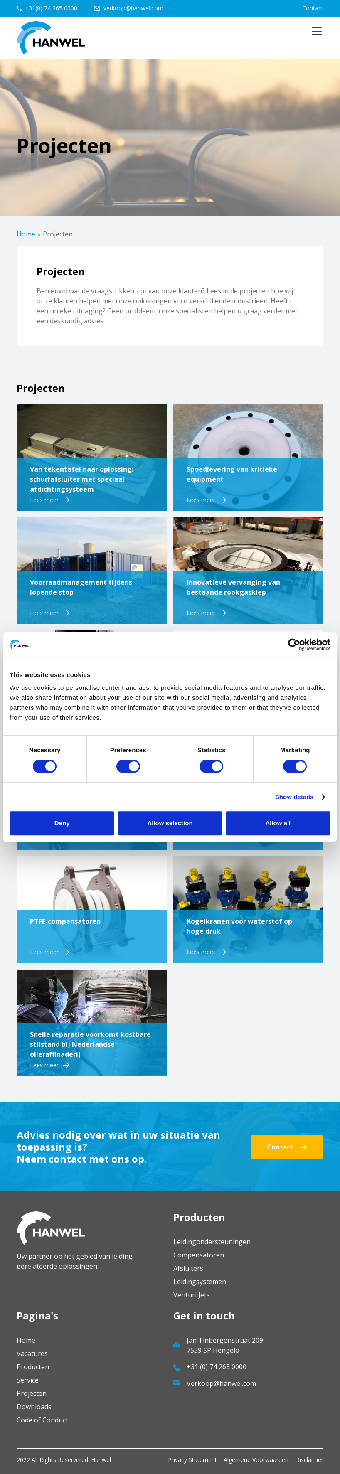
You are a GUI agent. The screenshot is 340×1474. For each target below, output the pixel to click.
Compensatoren (198, 1255)
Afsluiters (188, 1268)
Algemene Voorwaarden (256, 1460)
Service (28, 1380)
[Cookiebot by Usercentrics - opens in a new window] (294, 644)
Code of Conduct (42, 1420)
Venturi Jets (191, 1294)
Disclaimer (309, 1460)
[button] (315, 37)
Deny (62, 823)
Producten (33, 1366)
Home (26, 234)
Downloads (34, 1406)
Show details (294, 796)
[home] (51, 37)
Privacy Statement (192, 1460)
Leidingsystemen (199, 1281)
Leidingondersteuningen (212, 1241)
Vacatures (32, 1353)
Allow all (278, 823)
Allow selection (169, 823)
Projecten (32, 1393)
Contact (312, 8)
